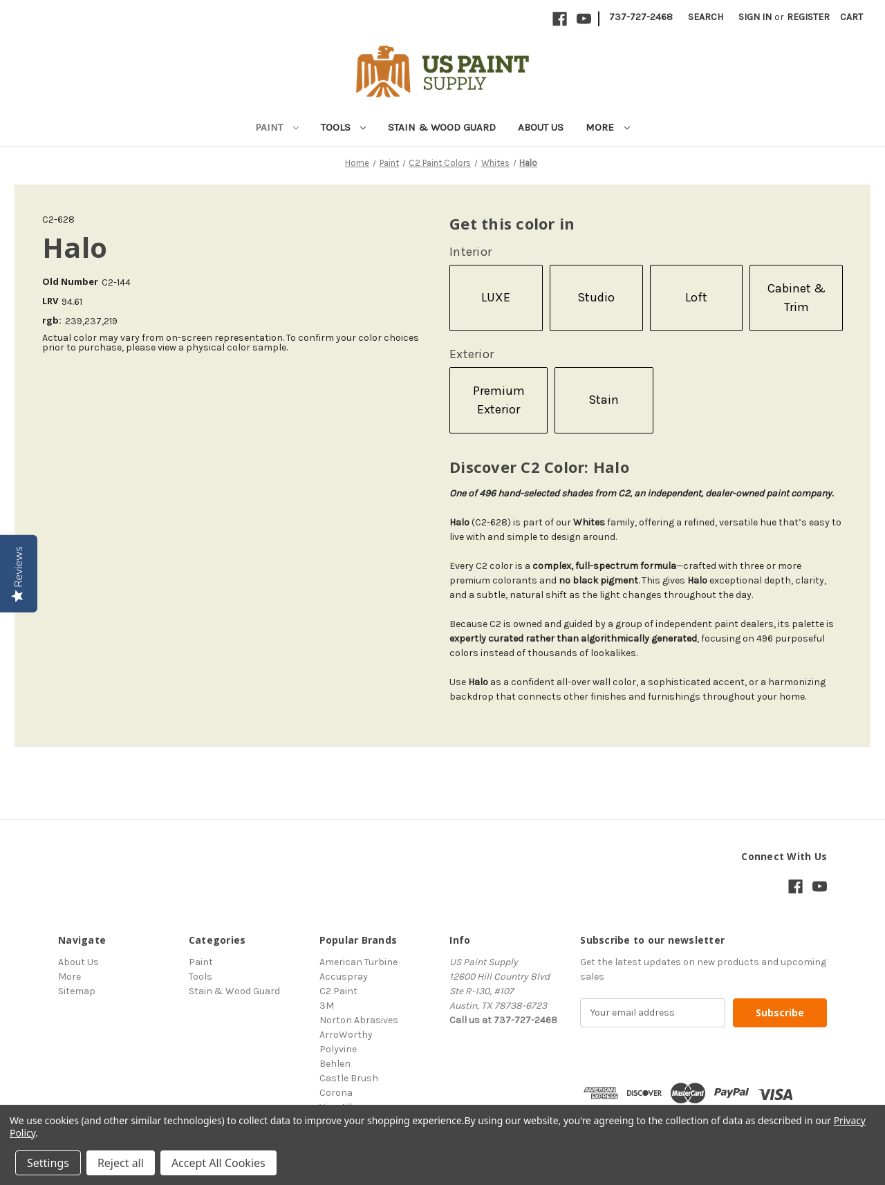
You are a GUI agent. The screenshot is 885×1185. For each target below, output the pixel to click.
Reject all (120, 1162)
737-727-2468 (641, 17)
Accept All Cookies (218, 1162)
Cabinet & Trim (796, 298)
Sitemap (76, 991)
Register (808, 17)
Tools (343, 127)
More (608, 127)
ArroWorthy (346, 1035)
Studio (596, 297)
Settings (48, 1162)
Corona (336, 1093)
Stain (603, 399)
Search (705, 17)
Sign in (755, 17)
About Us (540, 127)
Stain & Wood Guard (442, 127)
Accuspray (343, 976)
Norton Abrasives (358, 1020)
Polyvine (338, 1049)
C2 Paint (338, 991)
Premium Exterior (499, 400)
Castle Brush (348, 1078)
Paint (277, 127)
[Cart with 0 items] (851, 17)
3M (326, 1005)
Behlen (335, 1064)
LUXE (495, 297)
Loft (696, 297)
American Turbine (358, 962)
